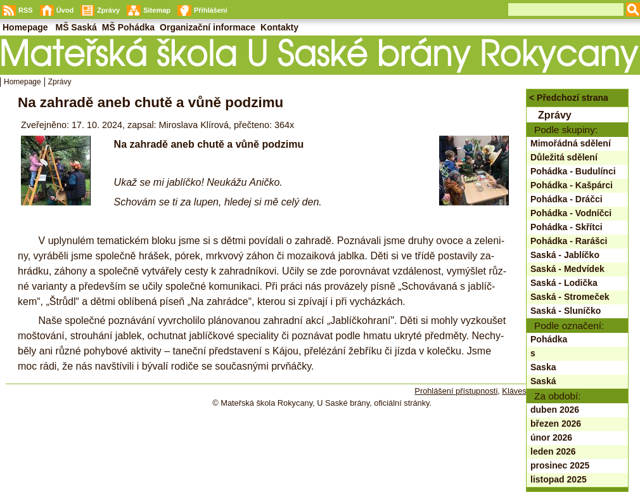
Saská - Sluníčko (565, 311)
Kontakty (279, 27)
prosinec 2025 (559, 465)
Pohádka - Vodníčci (570, 213)
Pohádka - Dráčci (566, 199)
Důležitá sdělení (564, 157)
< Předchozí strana (568, 98)
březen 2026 (555, 423)
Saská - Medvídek (567, 269)
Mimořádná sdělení (570, 143)
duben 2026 (554, 410)
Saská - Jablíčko (564, 255)
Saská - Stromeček (570, 297)
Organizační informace (207, 27)
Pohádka (548, 339)
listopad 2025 (558, 479)
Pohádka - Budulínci (573, 171)
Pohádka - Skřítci (566, 227)
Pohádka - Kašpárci (571, 185)
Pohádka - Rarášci (568, 241)
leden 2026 (553, 451)
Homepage (22, 81)
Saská (543, 381)
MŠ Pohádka (128, 27)
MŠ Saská (75, 27)
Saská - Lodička (564, 283)
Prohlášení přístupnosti (455, 391)
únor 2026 (551, 437)
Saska (543, 367)
